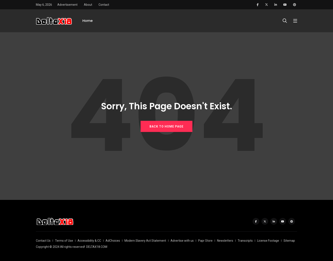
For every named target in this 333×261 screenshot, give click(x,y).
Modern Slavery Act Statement (145, 240)
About (88, 4)
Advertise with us (182, 240)
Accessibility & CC (89, 240)
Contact (104, 4)
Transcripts (245, 240)
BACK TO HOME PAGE (166, 126)
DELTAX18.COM (96, 246)
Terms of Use (64, 240)
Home (87, 20)
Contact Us (43, 240)
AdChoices (113, 240)
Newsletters (225, 240)
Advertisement (67, 4)
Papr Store (205, 240)
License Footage (268, 240)
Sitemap (289, 240)
